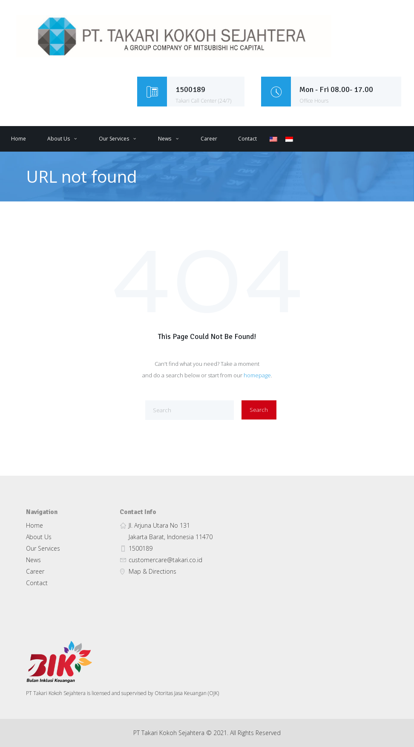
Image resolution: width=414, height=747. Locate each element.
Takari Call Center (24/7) (203, 100)
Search (259, 410)
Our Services (114, 138)
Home (18, 138)
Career (209, 138)
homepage (257, 375)
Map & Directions (152, 571)
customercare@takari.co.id (165, 560)
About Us (58, 138)
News (164, 138)
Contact (247, 138)
